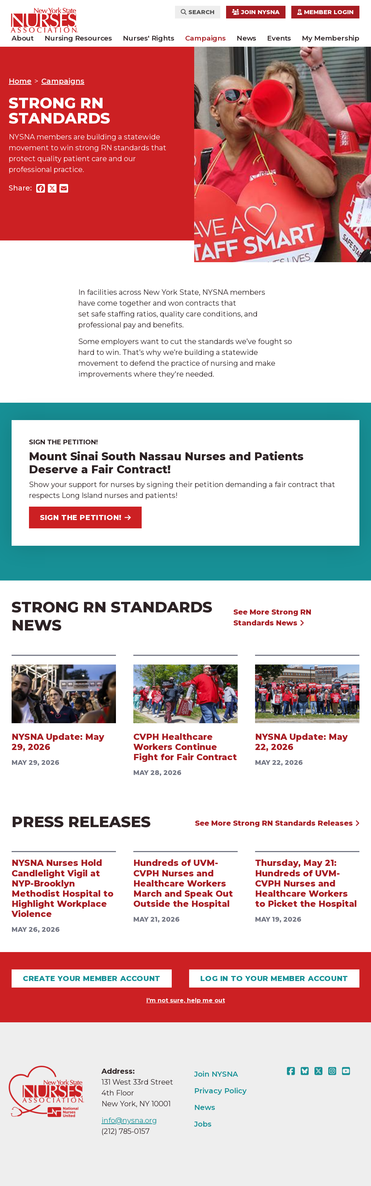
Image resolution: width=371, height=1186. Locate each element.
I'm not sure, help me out (185, 1000)
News (246, 38)
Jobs (203, 1124)
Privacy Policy (220, 1090)
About (23, 38)
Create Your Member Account (92, 978)
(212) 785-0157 (125, 1131)
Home (20, 81)
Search (197, 12)
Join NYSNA (256, 12)
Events (279, 38)
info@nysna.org (129, 1120)
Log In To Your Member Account (274, 978)
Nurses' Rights (148, 38)
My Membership (330, 38)
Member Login (325, 12)
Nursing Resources (78, 38)
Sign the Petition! (85, 517)
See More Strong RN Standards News (272, 617)
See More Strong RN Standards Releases (277, 823)
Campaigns (205, 38)
